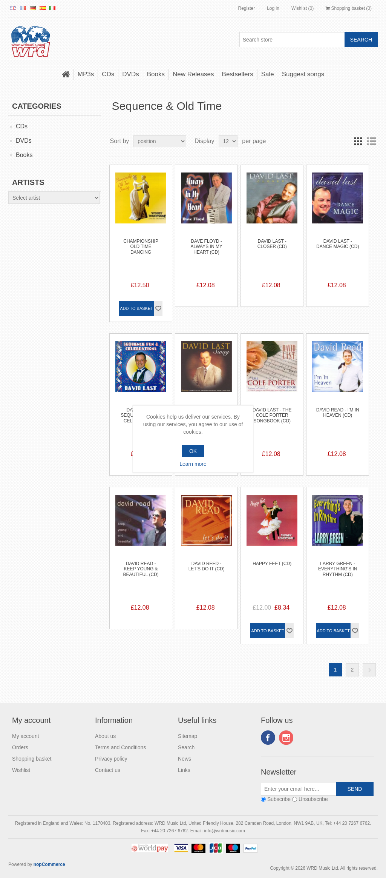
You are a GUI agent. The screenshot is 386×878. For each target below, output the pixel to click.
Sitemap (187, 736)
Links (184, 770)
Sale (267, 74)
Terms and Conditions (120, 747)
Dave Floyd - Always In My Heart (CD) (206, 247)
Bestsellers (237, 74)
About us (105, 736)
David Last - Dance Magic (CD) (337, 244)
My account (25, 736)
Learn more (193, 464)
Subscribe (279, 799)
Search (186, 747)
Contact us (107, 770)
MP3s (86, 74)
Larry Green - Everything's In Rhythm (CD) (337, 569)
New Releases (193, 74)
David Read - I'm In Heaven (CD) (337, 412)
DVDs (130, 74)
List (371, 141)
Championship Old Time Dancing (140, 247)
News (184, 759)
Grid (357, 141)
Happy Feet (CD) (272, 563)
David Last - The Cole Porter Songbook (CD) (272, 415)
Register (246, 8)
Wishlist (21, 770)
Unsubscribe (313, 799)
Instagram (286, 737)
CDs (108, 74)
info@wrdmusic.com (224, 830)
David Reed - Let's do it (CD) (206, 566)
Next (369, 669)
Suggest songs (303, 74)
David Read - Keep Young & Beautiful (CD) (141, 569)
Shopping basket (31, 759)
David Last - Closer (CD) (272, 244)
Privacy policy (111, 759)
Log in (273, 8)
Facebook (268, 737)
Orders (20, 747)
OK (193, 451)
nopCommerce (49, 864)
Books (156, 74)
